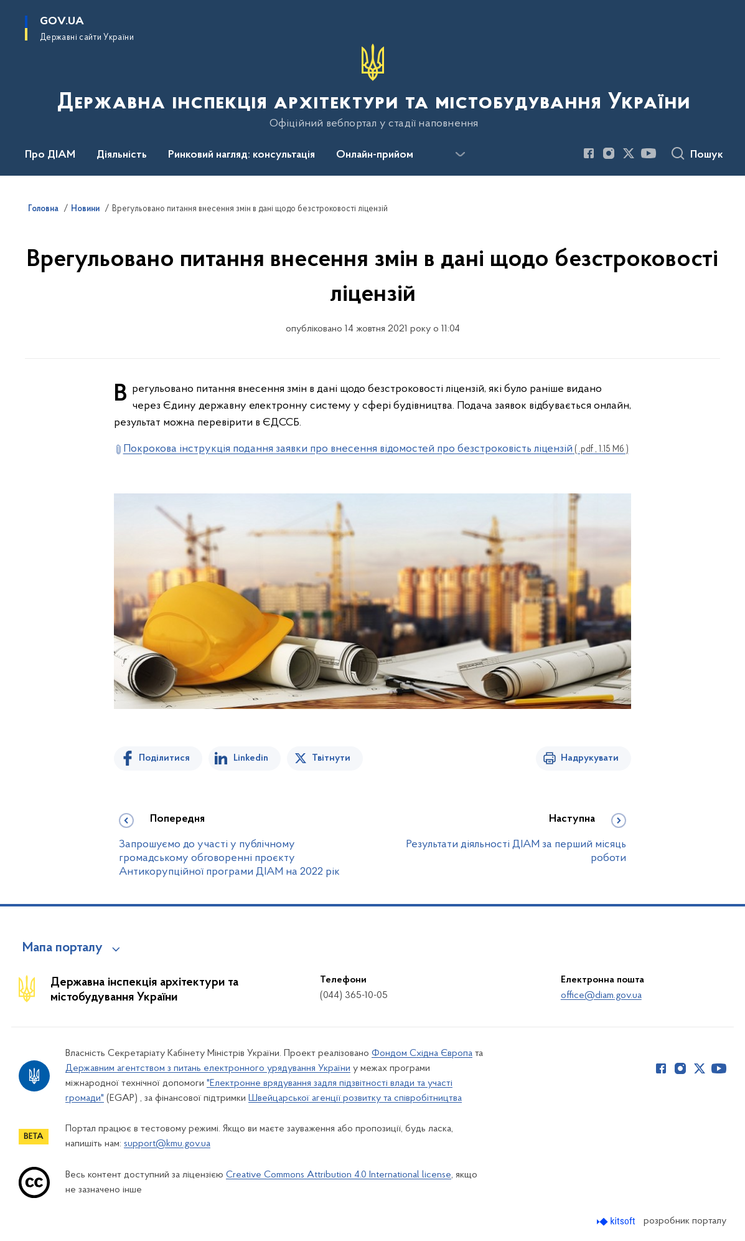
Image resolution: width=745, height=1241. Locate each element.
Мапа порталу (62, 948)
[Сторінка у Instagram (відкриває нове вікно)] (608, 153)
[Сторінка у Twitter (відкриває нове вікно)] (628, 153)
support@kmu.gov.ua (167, 1144)
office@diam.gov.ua (601, 996)
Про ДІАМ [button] (50, 155)
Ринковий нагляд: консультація (241, 155)
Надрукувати (590, 758)
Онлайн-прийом (374, 155)
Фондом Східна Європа (422, 1053)
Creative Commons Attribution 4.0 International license (338, 1175)
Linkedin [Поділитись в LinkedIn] (250, 758)
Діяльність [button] (121, 155)
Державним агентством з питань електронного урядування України (207, 1068)
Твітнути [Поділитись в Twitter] (331, 758)
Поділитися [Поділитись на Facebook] (164, 758)
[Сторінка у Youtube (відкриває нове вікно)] (648, 153)
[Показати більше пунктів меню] (460, 154)
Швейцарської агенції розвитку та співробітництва (355, 1098)
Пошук (706, 155)
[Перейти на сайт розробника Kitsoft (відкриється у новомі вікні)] (617, 1221)
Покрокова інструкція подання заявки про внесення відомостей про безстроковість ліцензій (376, 449)
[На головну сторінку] (372, 87)
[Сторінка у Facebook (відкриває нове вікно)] (588, 153)
